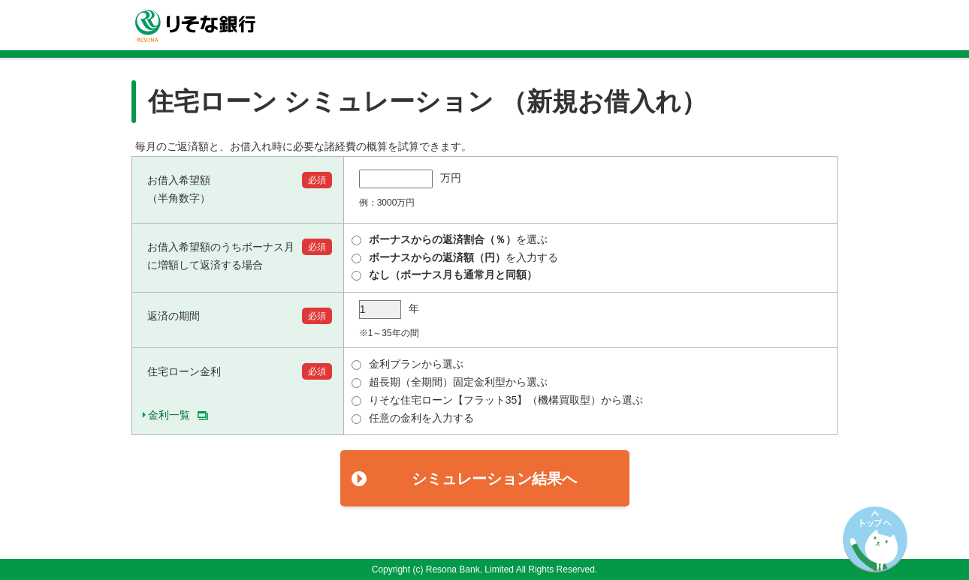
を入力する (455, 257)
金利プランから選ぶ (407, 364)
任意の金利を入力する (413, 418)
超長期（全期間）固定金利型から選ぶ (450, 382)
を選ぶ (450, 239)
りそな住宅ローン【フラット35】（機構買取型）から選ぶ (498, 400)
